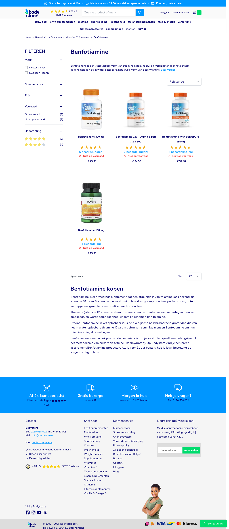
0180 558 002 (39, 431)
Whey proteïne (93, 436)
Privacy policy (121, 445)
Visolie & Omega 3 (95, 493)
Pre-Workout (91, 450)
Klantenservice (122, 428)
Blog (116, 471)
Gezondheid (41, 37)
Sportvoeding (92, 441)
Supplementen (93, 458)
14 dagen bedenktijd (125, 450)
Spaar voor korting (124, 432)
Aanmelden (191, 450)
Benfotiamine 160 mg (91, 230)
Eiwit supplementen (96, 428)
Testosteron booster (96, 471)
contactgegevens (42, 442)
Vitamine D (91, 467)
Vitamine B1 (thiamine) (77, 37)
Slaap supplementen (96, 476)
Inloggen (118, 467)
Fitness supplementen (97, 489)
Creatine (89, 445)
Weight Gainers (93, 454)
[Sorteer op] (184, 82)
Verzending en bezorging (128, 441)
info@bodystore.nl (42, 435)
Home (28, 37)
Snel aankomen (93, 480)
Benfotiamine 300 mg (91, 136)
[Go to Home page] (32, 12)
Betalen (117, 458)
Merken (130, 29)
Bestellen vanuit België (127, 454)
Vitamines (56, 37)
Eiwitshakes (91, 432)
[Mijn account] (164, 12)
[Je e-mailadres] (170, 450)
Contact (117, 463)
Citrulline (89, 484)
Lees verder (168, 70)
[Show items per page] (193, 276)
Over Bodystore (122, 436)
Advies (142, 28)
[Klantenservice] (180, 12)
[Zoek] (140, 12)
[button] (44, 51)
